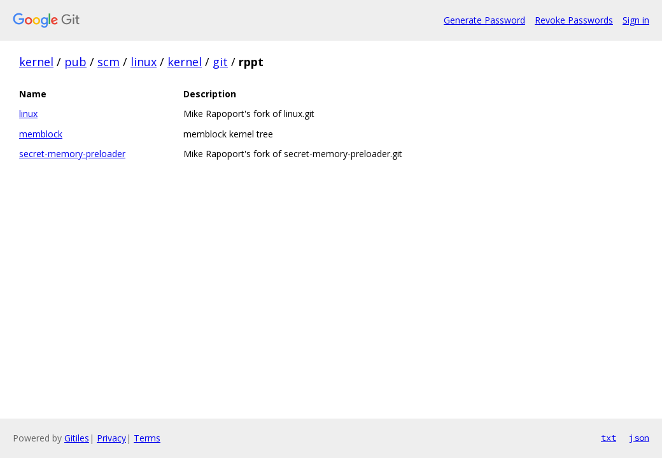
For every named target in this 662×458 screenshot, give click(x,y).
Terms (147, 438)
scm (108, 61)
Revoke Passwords (574, 20)
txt (608, 437)
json (639, 437)
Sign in (636, 20)
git (220, 61)
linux (143, 61)
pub (75, 61)
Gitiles (76, 438)
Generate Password (484, 20)
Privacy (111, 438)
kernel (36, 61)
